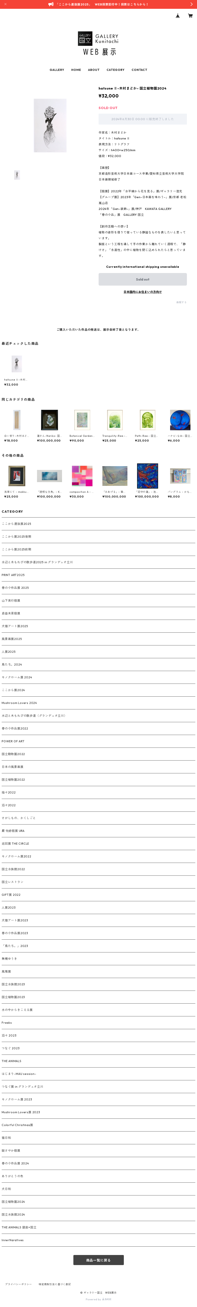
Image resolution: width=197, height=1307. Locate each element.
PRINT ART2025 (13, 575)
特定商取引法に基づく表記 (55, 1284)
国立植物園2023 (13, 997)
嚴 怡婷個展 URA (13, 831)
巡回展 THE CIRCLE (15, 843)
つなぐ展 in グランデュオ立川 (22, 1087)
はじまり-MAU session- (19, 1074)
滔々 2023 (9, 1035)
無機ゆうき (9, 959)
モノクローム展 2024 (17, 677)
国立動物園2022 (13, 754)
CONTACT (139, 70)
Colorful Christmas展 (17, 1125)
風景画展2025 (12, 639)
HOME (76, 70)
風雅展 (6, 971)
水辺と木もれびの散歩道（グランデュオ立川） (34, 716)
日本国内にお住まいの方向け (143, 292)
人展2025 (9, 652)
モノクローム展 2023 (17, 1099)
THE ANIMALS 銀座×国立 (19, 1227)
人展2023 (9, 907)
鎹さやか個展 (11, 1150)
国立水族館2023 (13, 984)
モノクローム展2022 (16, 856)
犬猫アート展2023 (15, 920)
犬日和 (6, 1189)
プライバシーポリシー (18, 1284)
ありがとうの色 (13, 1176)
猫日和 (6, 1138)
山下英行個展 (11, 600)
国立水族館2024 (13, 1214)
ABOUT (93, 70)
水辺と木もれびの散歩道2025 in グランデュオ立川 (37, 562)
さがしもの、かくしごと (19, 818)
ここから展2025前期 (16, 549)
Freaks (7, 1023)
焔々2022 (9, 792)
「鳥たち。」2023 (15, 946)
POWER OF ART (13, 741)
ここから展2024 (13, 690)
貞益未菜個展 (11, 613)
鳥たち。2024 (12, 664)
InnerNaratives (13, 1240)
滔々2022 (9, 805)
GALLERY (57, 70)
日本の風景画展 (13, 767)
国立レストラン (13, 882)
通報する (181, 302)
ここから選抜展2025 (16, 524)
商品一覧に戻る (98, 1260)
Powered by (98, 1299)
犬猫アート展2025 (15, 626)
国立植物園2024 (13, 1202)
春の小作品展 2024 (15, 1163)
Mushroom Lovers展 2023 (21, 1112)
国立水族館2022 (13, 869)
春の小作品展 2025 (15, 588)
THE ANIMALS (11, 1061)
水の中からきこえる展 (17, 1010)
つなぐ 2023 (11, 1048)
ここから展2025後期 (16, 536)
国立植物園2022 (13, 780)
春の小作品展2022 (15, 728)
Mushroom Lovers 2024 (19, 703)
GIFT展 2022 (11, 895)
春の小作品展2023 (15, 933)
